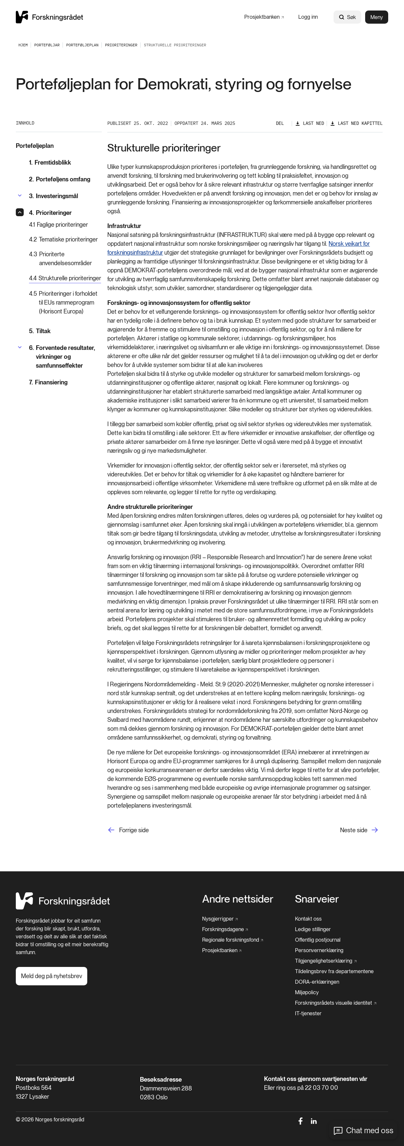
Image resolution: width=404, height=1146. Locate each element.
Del (280, 123)
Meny (376, 17)
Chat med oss (369, 1130)
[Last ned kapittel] (356, 123)
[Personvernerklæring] (319, 950)
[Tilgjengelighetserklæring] (326, 961)
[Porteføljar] (47, 44)
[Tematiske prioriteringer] (65, 239)
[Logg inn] (308, 17)
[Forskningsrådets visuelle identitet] (335, 1003)
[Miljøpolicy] (307, 993)
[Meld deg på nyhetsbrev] (51, 976)
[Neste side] (361, 830)
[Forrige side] (128, 830)
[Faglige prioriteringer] (65, 224)
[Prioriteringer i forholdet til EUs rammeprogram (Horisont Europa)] (65, 302)
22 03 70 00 (321, 1087)
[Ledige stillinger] (313, 929)
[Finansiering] (65, 382)
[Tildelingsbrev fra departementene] (334, 971)
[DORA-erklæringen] (317, 982)
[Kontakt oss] (308, 919)
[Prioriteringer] (121, 44)
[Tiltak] (65, 331)
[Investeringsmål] (53, 196)
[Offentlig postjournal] (317, 940)
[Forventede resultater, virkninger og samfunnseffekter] (65, 356)
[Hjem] (63, 908)
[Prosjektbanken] (264, 17)
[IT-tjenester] (308, 1014)
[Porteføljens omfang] (65, 179)
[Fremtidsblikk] (65, 162)
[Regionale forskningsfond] (232, 940)
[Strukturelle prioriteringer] (65, 278)
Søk (347, 17)
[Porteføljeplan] (82, 44)
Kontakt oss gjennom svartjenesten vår (315, 1078)
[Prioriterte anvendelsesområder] (65, 258)
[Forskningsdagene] (225, 929)
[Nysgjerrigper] (220, 919)
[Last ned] (309, 123)
